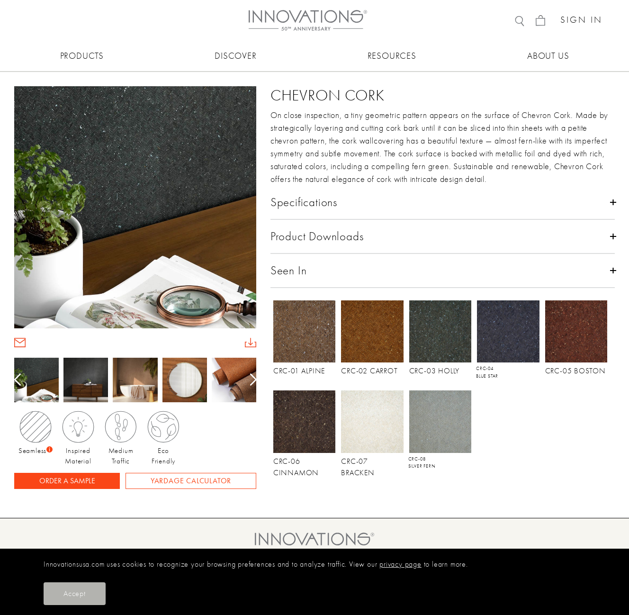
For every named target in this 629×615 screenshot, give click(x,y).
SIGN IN (581, 20)
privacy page (400, 564)
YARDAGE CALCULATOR (191, 480)
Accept (74, 593)
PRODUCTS (82, 56)
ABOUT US (548, 56)
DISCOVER (235, 56)
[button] (249, 380)
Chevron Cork (327, 95)
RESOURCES (392, 56)
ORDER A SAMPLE (67, 480)
